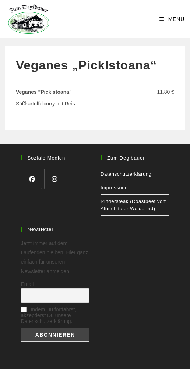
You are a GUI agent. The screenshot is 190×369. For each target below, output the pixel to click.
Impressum (113, 187)
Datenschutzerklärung (126, 174)
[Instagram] (54, 179)
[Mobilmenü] (171, 19)
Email (27, 284)
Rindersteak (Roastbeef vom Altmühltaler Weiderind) (134, 204)
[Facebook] (32, 179)
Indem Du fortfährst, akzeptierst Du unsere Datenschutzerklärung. (48, 315)
